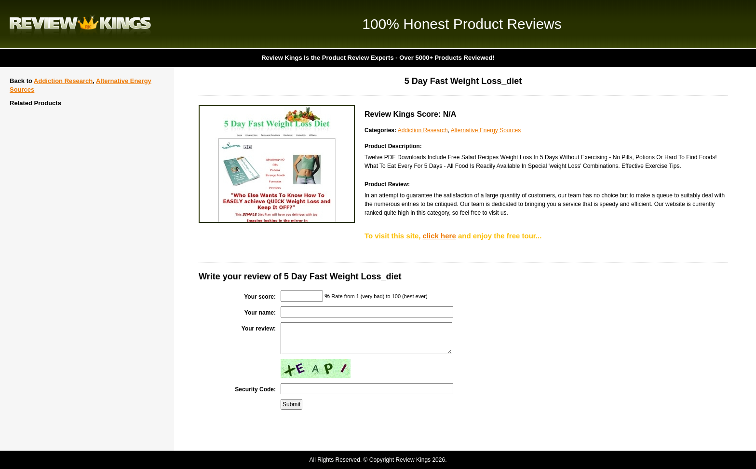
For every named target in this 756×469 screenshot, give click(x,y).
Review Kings (80, 24)
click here (439, 236)
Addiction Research (63, 80)
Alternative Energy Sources (486, 130)
